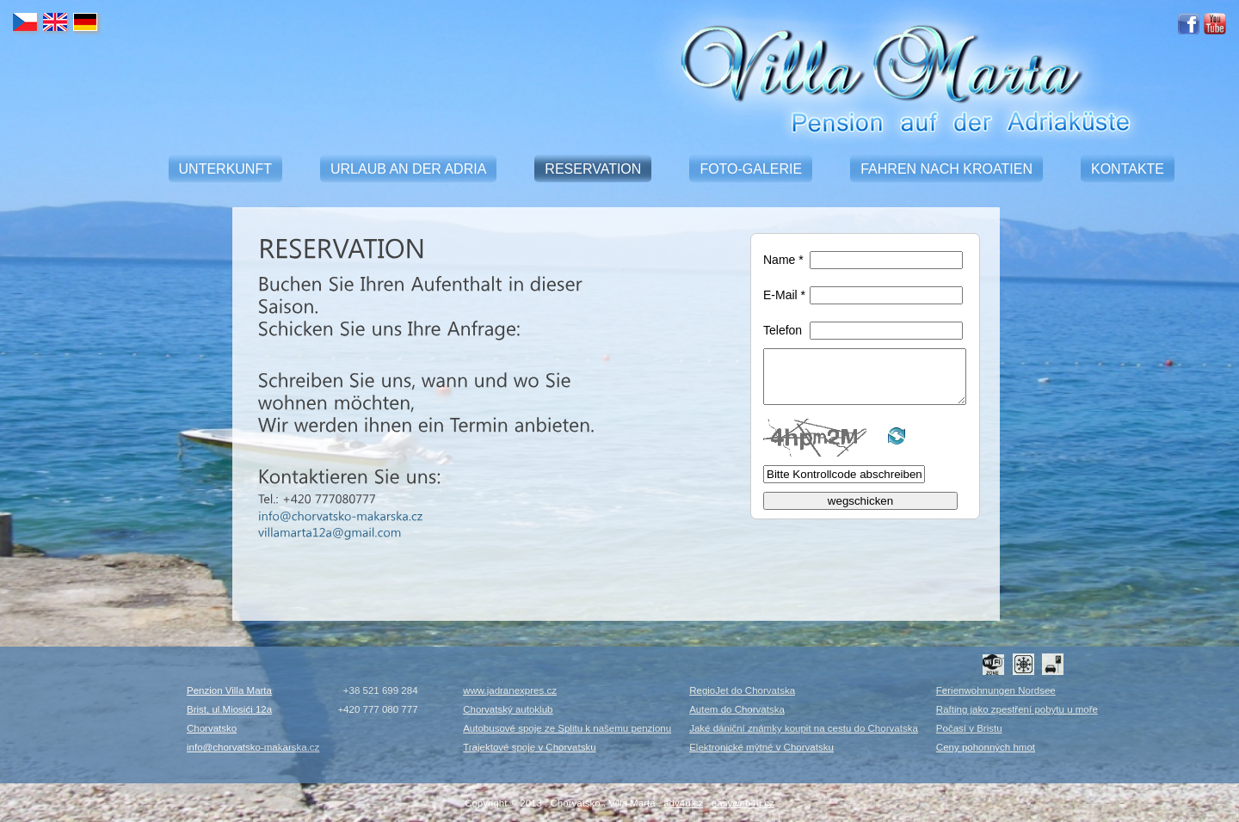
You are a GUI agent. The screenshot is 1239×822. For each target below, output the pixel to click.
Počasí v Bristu (969, 728)
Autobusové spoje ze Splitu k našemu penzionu (567, 728)
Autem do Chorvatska (737, 709)
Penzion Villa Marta (229, 690)
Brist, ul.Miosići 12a (229, 709)
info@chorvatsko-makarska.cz (253, 747)
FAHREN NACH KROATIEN (946, 169)
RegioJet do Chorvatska (742, 690)
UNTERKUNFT (225, 169)
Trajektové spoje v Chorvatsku (529, 747)
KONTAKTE (1127, 169)
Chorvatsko (212, 728)
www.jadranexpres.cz (510, 690)
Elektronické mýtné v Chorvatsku (761, 747)
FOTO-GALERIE (751, 169)
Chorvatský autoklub (507, 709)
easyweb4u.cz (743, 803)
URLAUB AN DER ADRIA (408, 169)
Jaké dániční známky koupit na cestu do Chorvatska (803, 728)
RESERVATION (593, 169)
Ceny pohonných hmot (985, 747)
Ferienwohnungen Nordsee (996, 690)
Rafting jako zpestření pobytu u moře (1017, 709)
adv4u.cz (683, 803)
